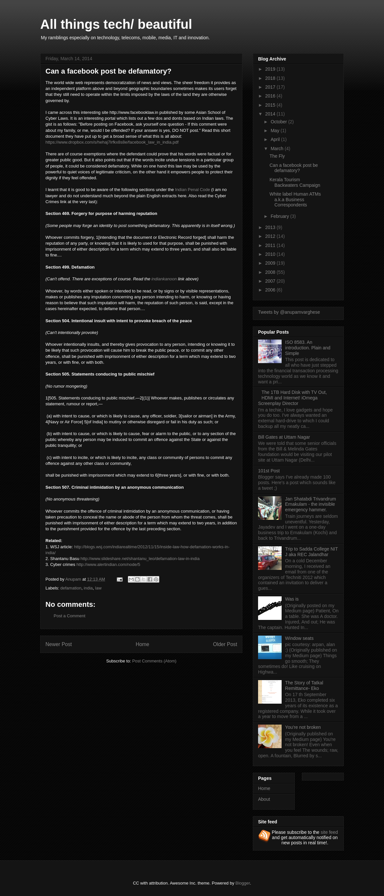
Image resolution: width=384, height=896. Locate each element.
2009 (271, 263)
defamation (71, 588)
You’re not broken (303, 727)
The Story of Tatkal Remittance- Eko (304, 685)
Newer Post (58, 644)
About (264, 799)
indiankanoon (164, 278)
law (98, 588)
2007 (271, 281)
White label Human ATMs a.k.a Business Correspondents (295, 199)
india (88, 588)
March (278, 148)
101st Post (269, 470)
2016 (271, 95)
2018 (271, 78)
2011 (271, 245)
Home (142, 644)
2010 (271, 254)
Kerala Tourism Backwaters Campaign (295, 182)
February (280, 216)
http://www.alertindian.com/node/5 (108, 564)
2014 (271, 113)
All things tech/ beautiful (116, 24)
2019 (271, 69)
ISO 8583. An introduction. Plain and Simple (308, 348)
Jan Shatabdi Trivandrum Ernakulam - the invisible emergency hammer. (310, 504)
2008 (271, 272)
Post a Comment (69, 615)
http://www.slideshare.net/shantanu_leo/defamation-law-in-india (140, 558)
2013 (271, 227)
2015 (271, 105)
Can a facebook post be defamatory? (294, 168)
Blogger (243, 883)
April (276, 139)
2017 (271, 87)
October (279, 121)
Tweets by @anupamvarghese (289, 312)
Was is (292, 599)
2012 (271, 236)
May (275, 130)
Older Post (225, 644)
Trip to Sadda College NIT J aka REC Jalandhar (311, 551)
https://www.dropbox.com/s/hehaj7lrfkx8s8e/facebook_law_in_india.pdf (112, 142)
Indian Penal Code (192, 189)
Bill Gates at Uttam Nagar (284, 437)
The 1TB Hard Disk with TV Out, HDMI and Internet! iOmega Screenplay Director (292, 398)
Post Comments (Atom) (154, 661)
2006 (271, 289)
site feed (329, 832)
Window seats (299, 638)
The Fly (277, 156)
